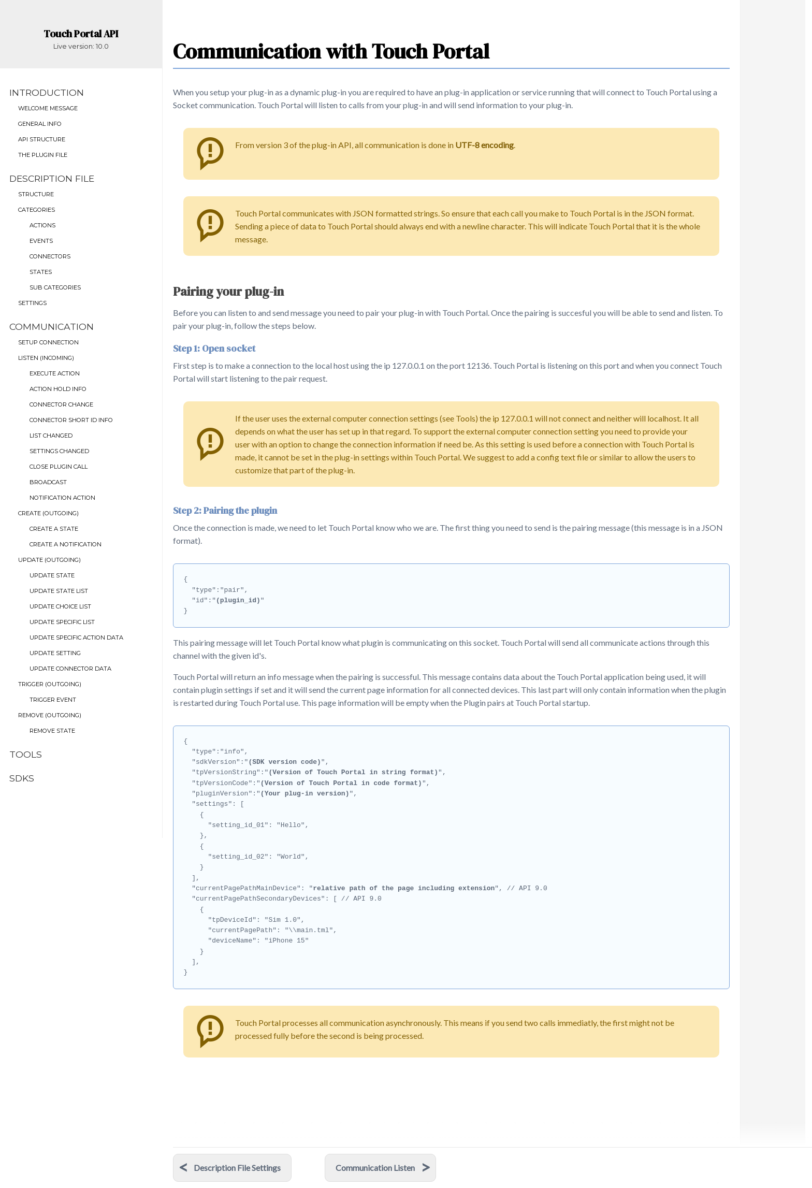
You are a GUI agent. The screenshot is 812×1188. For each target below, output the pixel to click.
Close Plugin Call (59, 466)
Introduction (46, 92)
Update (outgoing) (49, 559)
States (41, 272)
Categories (36, 209)
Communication (51, 326)
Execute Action (55, 373)
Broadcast (48, 482)
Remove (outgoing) (49, 715)
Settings (32, 303)
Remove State (52, 730)
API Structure (41, 139)
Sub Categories (55, 287)
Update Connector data (70, 668)
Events (41, 240)
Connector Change (61, 404)
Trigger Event (53, 699)
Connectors (50, 256)
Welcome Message (48, 108)
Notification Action (62, 497)
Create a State (54, 528)
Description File (51, 178)
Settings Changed (59, 451)
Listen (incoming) (46, 357)
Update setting (55, 653)
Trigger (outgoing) (49, 684)
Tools (25, 754)
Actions (42, 225)
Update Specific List (62, 622)
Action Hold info (58, 389)
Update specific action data (76, 637)
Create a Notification (66, 544)
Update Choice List (60, 606)
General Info (40, 123)
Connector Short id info (71, 420)
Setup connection (48, 342)
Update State (52, 575)
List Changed (51, 435)
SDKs (21, 778)
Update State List (59, 591)
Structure (36, 194)
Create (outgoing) (48, 513)
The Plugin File (42, 154)
